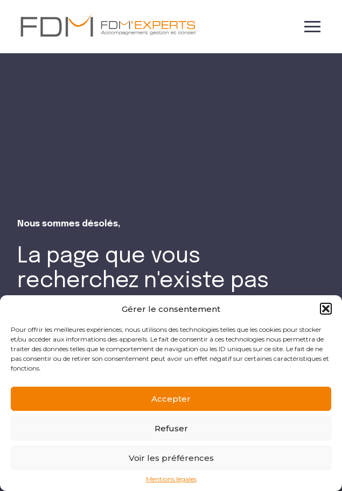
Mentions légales (171, 479)
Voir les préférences (171, 458)
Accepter (171, 399)
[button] (325, 308)
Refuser (171, 428)
